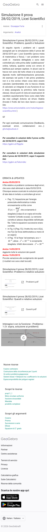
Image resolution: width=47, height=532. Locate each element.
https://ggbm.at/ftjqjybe (13, 144)
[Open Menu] (42, 4)
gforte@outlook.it (10, 129)
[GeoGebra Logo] (11, 4)
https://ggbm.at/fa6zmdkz (14, 162)
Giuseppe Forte (17, 26)
